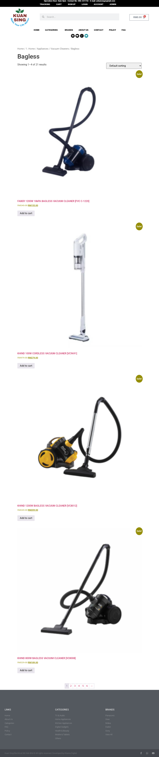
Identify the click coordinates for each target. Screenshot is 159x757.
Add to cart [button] (26, 213)
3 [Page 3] (75, 685)
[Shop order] (124, 66)
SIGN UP (71, 4)
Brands (69, 30)
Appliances (42, 48)
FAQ (123, 30)
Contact (98, 30)
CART (59, 4)
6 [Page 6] (87, 685)
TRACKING (45, 4)
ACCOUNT (98, 4)
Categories (52, 30)
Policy (112, 30)
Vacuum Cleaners (60, 48)
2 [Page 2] (71, 685)
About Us (83, 30)
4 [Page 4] (79, 685)
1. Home (30, 48)
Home (36, 30)
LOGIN (85, 4)
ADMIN (113, 4)
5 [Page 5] (83, 685)
